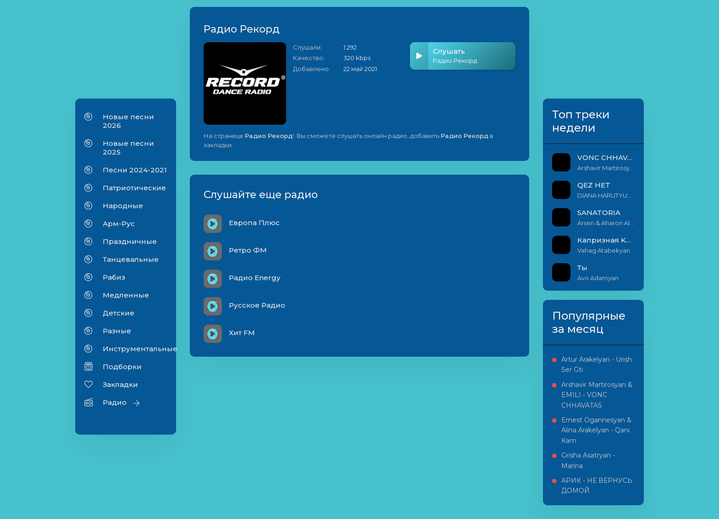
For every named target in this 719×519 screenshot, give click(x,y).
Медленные (126, 295)
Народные (123, 205)
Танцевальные (131, 259)
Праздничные (130, 241)
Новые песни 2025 (128, 147)
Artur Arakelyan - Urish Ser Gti (596, 364)
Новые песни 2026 (128, 121)
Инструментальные (135, 348)
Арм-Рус (119, 223)
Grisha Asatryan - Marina (588, 460)
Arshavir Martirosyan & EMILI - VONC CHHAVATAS (596, 395)
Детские (118, 313)
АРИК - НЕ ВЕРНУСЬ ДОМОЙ (596, 485)
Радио (115, 402)
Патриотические (134, 187)
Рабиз (114, 277)
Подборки (122, 366)
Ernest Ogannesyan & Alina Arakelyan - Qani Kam (596, 430)
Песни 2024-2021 (135, 170)
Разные (117, 330)
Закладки (120, 384)
